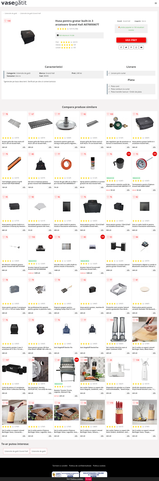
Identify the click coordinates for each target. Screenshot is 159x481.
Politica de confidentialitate (80, 466)
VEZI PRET (131, 40)
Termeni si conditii (60, 466)
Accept (88, 479)
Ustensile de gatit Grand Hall (30, 13)
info (24, 147)
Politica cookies (99, 466)
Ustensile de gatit (11, 13)
